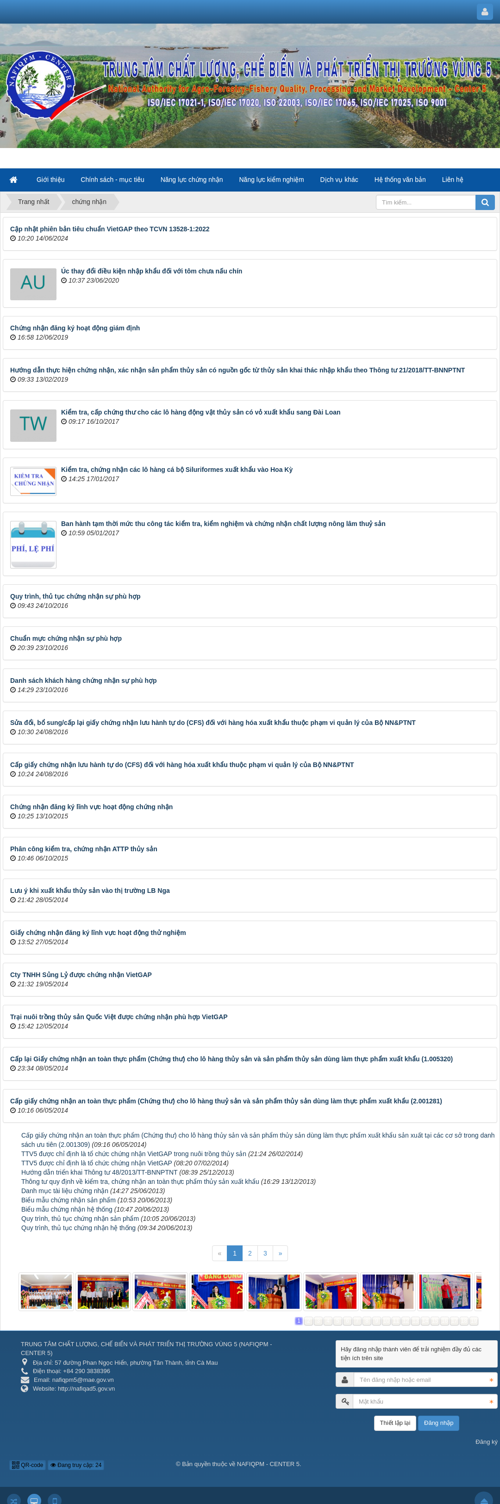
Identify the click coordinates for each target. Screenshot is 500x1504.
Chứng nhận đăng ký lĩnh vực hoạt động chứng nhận (91, 807)
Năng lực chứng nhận (192, 179)
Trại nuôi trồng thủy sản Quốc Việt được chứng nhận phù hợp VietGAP (119, 1017)
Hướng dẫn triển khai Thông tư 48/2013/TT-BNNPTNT (99, 1172)
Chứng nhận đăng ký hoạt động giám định (75, 328)
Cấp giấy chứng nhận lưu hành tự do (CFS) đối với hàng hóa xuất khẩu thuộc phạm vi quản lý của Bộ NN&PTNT (182, 764)
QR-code (27, 1465)
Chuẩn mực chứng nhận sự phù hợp (66, 638)
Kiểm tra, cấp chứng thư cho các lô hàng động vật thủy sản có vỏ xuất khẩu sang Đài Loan (201, 412)
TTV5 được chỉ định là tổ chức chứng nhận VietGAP (96, 1163)
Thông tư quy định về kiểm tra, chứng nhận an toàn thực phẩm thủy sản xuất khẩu (140, 1181)
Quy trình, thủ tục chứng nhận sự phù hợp (75, 596)
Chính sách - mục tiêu (112, 179)
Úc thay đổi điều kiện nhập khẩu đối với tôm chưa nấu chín (151, 271)
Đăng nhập (438, 1422)
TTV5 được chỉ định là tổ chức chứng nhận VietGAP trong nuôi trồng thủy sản (133, 1153)
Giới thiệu (51, 179)
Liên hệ (452, 179)
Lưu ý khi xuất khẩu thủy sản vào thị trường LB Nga (90, 890)
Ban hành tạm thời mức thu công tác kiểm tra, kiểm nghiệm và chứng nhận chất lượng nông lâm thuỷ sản (223, 523)
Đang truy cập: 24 (75, 1465)
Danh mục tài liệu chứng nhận (64, 1191)
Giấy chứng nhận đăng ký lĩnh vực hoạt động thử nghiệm (98, 932)
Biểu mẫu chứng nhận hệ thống (66, 1209)
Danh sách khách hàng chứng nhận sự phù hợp (83, 680)
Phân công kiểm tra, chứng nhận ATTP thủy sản (83, 849)
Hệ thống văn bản (400, 179)
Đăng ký (486, 1441)
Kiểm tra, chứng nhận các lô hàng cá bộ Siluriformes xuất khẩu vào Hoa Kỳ (177, 469)
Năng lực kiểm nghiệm (271, 179)
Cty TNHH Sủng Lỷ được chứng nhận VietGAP (81, 974)
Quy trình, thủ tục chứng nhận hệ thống (78, 1228)
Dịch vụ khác (339, 179)
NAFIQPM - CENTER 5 (268, 1464)
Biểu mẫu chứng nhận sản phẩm (68, 1200)
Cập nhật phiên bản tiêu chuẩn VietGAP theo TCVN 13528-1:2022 (110, 229)
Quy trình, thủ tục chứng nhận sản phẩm (80, 1218)
